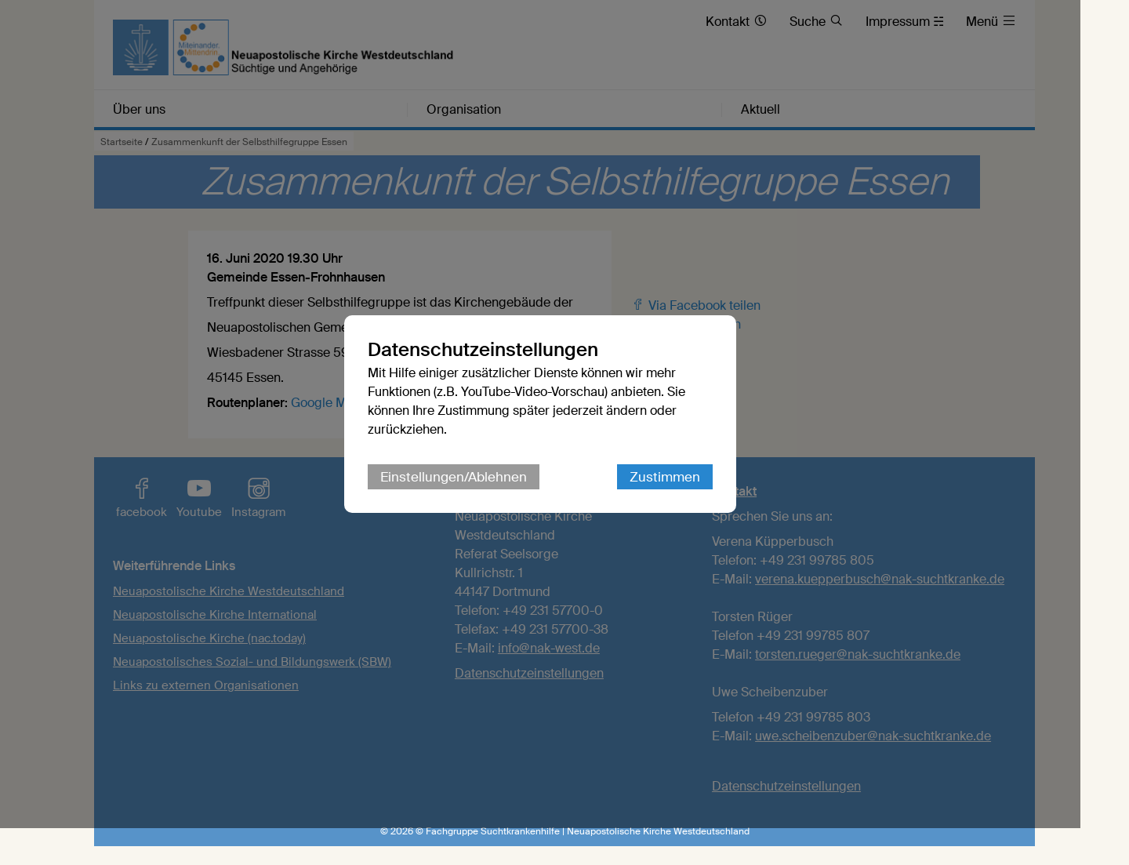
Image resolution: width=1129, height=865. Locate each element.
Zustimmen (689, 495)
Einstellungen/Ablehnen (478, 495)
